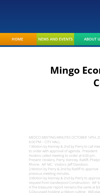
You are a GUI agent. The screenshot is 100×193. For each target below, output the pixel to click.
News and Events (55, 39)
